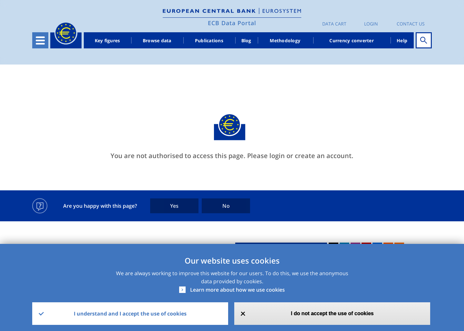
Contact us (411, 24)
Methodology (285, 40)
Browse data (157, 40)
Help (402, 40)
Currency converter (351, 40)
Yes (174, 205)
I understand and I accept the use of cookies (130, 313)
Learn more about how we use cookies (237, 289)
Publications (209, 40)
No (226, 205)
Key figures (107, 40)
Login (371, 24)
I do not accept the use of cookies (332, 313)
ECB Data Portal (232, 23)
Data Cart (334, 24)
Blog (246, 40)
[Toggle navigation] (40, 40)
